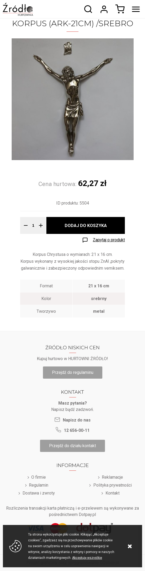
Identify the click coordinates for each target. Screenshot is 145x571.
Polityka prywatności (112, 485)
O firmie (38, 477)
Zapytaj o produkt (109, 239)
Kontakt (113, 493)
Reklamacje (112, 477)
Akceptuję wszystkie (87, 558)
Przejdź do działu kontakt (72, 445)
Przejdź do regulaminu (72, 372)
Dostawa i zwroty (39, 493)
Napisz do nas (77, 420)
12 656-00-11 (77, 430)
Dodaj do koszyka (86, 225)
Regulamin (38, 485)
